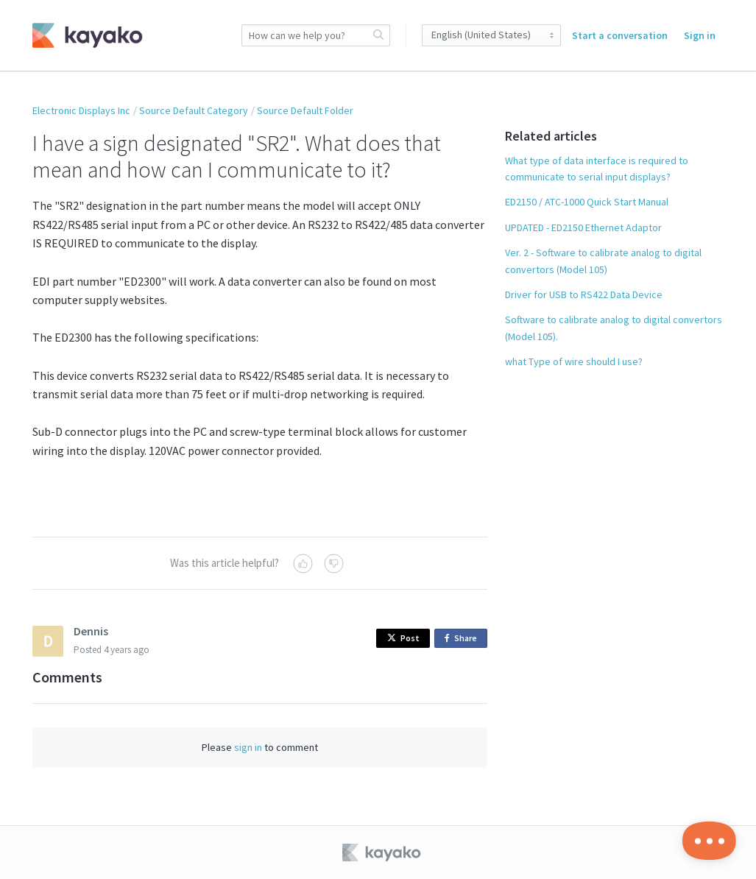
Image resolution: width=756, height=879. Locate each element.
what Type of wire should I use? (574, 361)
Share (463, 638)
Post (403, 637)
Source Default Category (193, 110)
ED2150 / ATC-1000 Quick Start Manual (586, 201)
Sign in (700, 35)
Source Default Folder (305, 110)
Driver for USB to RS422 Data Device (584, 294)
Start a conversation (620, 35)
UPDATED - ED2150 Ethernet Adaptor (583, 227)
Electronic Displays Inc (81, 110)
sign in (248, 747)
